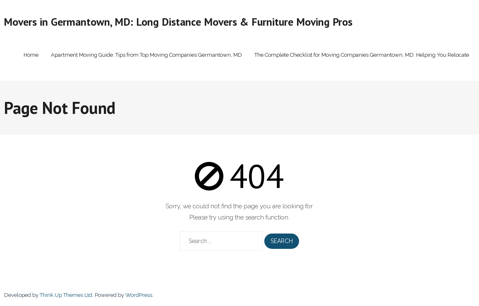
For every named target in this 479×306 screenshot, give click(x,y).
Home (31, 55)
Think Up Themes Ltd (66, 295)
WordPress (138, 295)
